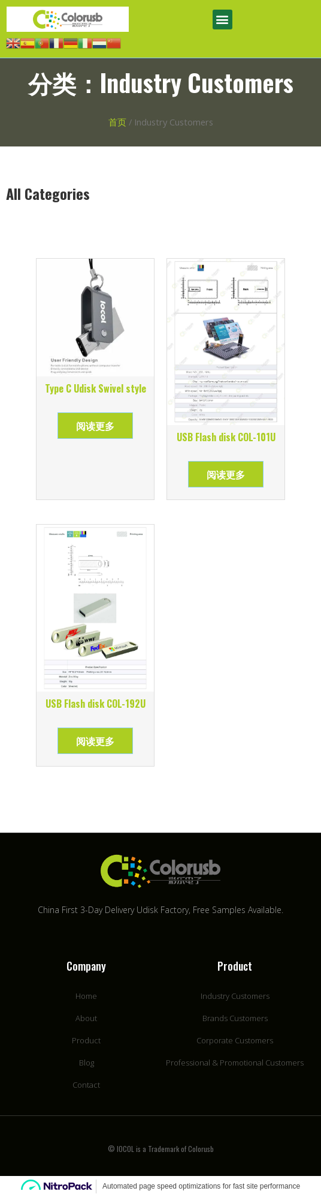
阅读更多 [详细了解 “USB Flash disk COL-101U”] (226, 474)
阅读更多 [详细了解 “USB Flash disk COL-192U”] (95, 741)
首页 (117, 122)
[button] (222, 19)
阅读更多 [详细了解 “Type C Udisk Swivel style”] (95, 425)
